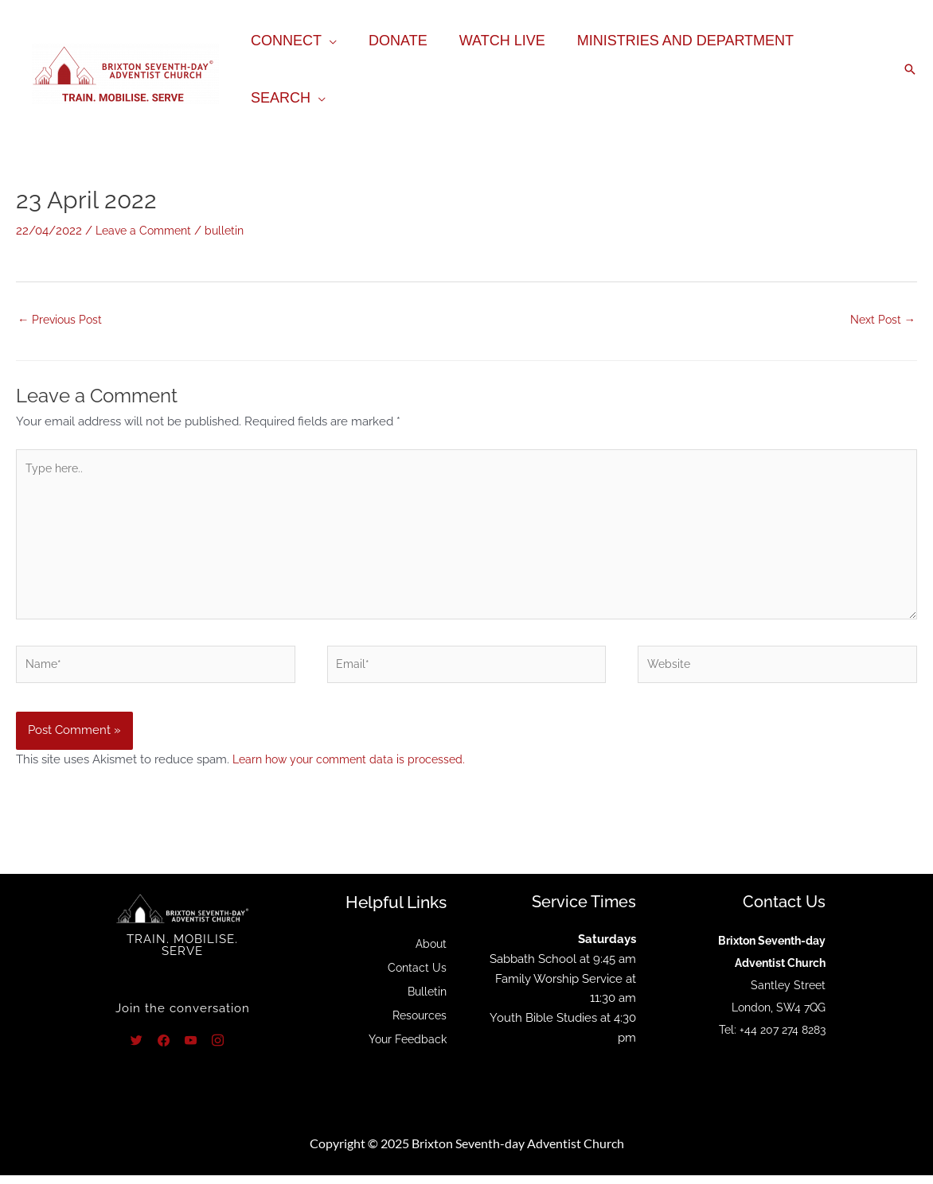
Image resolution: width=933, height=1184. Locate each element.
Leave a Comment (147, 230)
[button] (910, 69)
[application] (327, 41)
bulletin (232, 230)
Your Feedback (405, 1048)
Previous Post (62, 319)
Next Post (880, 319)
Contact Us (416, 976)
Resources (417, 1024)
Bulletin (425, 1000)
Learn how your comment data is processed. (355, 768)
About (430, 952)
